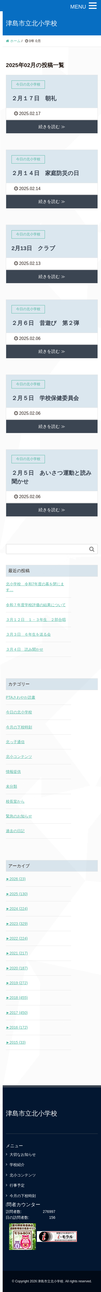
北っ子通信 (15, 742)
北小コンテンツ (19, 756)
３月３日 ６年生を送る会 (28, 634)
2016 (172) (17, 1027)
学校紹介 (17, 1165)
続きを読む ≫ (51, 126)
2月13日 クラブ (33, 248)
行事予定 (17, 1185)
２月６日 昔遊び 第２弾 (45, 323)
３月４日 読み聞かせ (24, 649)
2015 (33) (16, 1042)
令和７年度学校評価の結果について (36, 605)
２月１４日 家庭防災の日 (45, 173)
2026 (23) (16, 879)
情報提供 (13, 771)
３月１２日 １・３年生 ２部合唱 (36, 619)
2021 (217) (17, 953)
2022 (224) (17, 938)
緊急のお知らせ (19, 816)
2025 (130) (17, 894)
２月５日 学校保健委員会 (45, 398)
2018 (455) (17, 997)
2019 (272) (17, 983)
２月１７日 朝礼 (33, 98)
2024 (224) (17, 908)
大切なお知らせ (23, 1154)
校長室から (15, 801)
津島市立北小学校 (31, 23)
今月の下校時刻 (19, 727)
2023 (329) (17, 923)
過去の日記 (15, 831)
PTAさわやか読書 (20, 697)
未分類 (11, 786)
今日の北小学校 (19, 712)
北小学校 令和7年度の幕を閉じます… (35, 587)
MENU (78, 7)
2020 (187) (17, 968)
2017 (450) (17, 1012)
